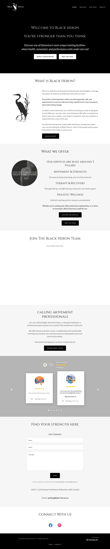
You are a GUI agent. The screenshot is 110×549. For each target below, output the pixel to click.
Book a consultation (45, 56)
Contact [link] (57, 544)
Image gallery (50, 136)
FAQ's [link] (51, 544)
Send (55, 475)
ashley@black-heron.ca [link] (58, 498)
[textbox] (55, 440)
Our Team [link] (93, 7)
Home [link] (74, 7)
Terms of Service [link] (71, 482)
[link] (15, 7)
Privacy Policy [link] (61, 482)
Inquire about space (55, 348)
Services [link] (83, 7)
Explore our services (70, 215)
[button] (103, 7)
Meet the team (67, 56)
